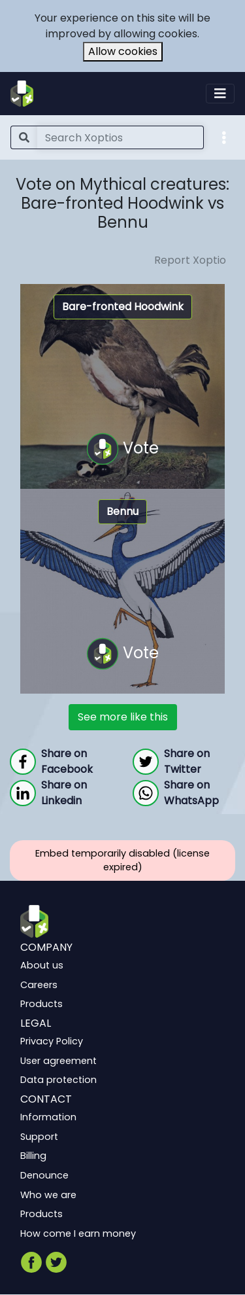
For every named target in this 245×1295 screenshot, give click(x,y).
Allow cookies (122, 51)
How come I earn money (78, 1233)
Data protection (58, 1080)
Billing (33, 1156)
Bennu (122, 511)
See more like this (123, 716)
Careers (38, 984)
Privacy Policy (51, 1041)
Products (41, 1004)
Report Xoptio (190, 260)
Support (39, 1136)
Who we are (48, 1194)
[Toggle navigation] (220, 93)
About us (41, 965)
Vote (122, 449)
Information (48, 1117)
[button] (224, 136)
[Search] (120, 137)
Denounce (44, 1175)
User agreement (58, 1060)
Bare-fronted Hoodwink (123, 306)
